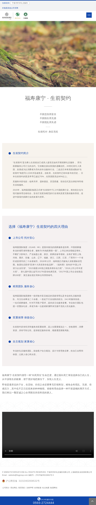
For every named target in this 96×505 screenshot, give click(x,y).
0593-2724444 (43, 503)
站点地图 (45, 488)
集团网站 (53, 488)
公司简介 (6, 488)
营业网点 (14, 488)
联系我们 (22, 488)
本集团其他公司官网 (10, 8)
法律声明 (30, 488)
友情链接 (37, 488)
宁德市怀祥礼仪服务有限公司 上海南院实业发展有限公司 (69, 472)
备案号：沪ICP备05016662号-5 (41, 475)
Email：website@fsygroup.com (15, 475)
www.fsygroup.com (14, 472)
